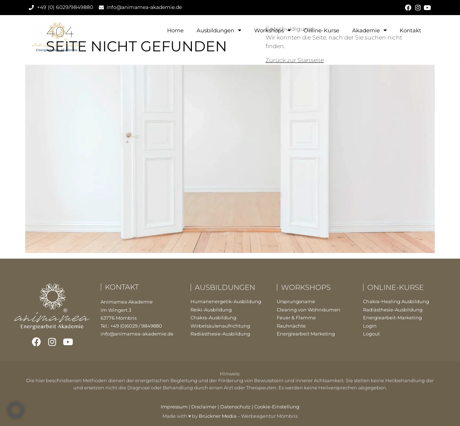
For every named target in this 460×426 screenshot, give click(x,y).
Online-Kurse (321, 30)
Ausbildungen (219, 30)
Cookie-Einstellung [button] (276, 406)
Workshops (272, 30)
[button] (16, 410)
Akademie (369, 30)
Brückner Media (217, 416)
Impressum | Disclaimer (189, 406)
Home (175, 30)
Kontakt (410, 30)
